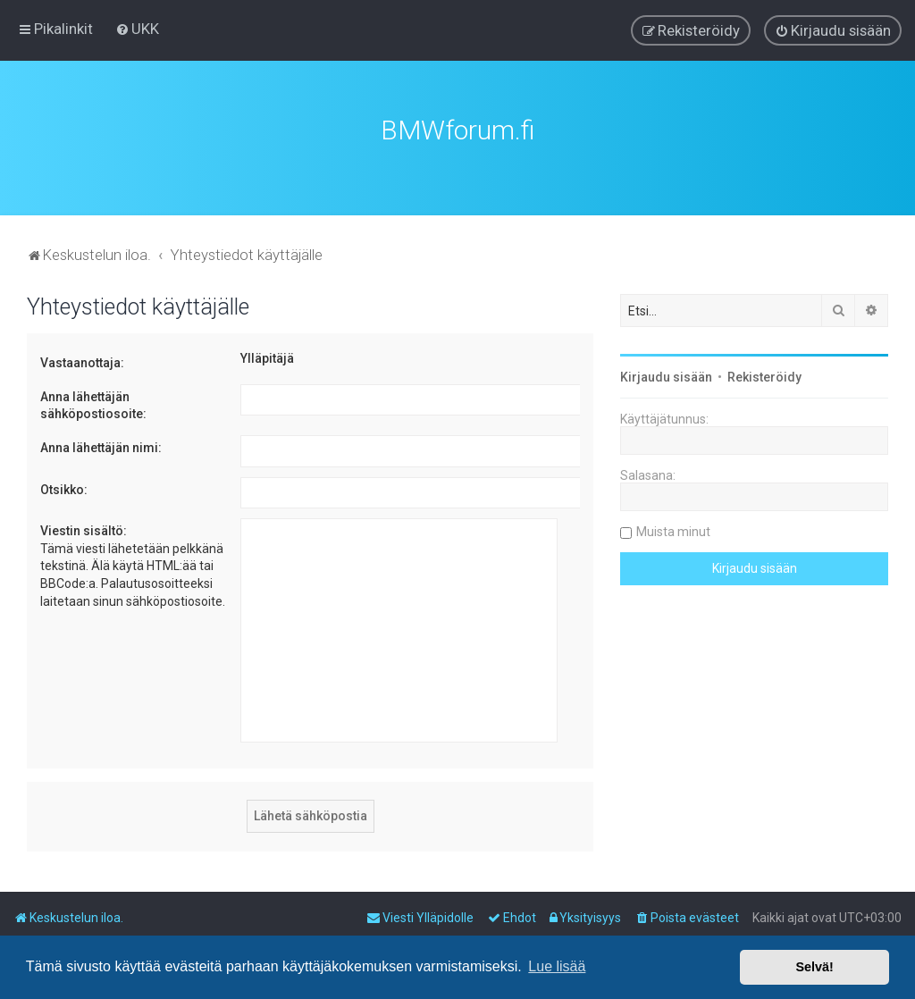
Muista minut (673, 532)
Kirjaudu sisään (666, 377)
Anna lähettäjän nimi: (101, 448)
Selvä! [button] (814, 967)
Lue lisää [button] (556, 966)
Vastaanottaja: (82, 363)
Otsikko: (64, 490)
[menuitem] (137, 28)
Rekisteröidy (764, 377)
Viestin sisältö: (83, 531)
